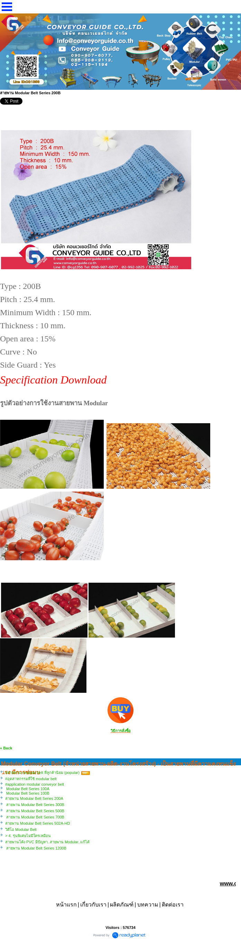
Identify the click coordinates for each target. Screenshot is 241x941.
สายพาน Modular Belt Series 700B (34, 817)
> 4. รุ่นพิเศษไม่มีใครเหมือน (28, 836)
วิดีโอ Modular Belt (21, 829)
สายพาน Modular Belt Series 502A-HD (37, 823)
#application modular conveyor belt (34, 784)
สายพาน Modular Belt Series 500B (34, 811)
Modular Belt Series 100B (27, 793)
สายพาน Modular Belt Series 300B (34, 805)
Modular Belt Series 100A (27, 789)
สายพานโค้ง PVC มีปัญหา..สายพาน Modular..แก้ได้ (47, 842)
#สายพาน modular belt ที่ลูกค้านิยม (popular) (42, 772)
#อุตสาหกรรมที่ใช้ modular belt (31, 779)
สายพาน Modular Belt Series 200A (34, 798)
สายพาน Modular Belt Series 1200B (35, 848)
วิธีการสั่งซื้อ (121, 731)
